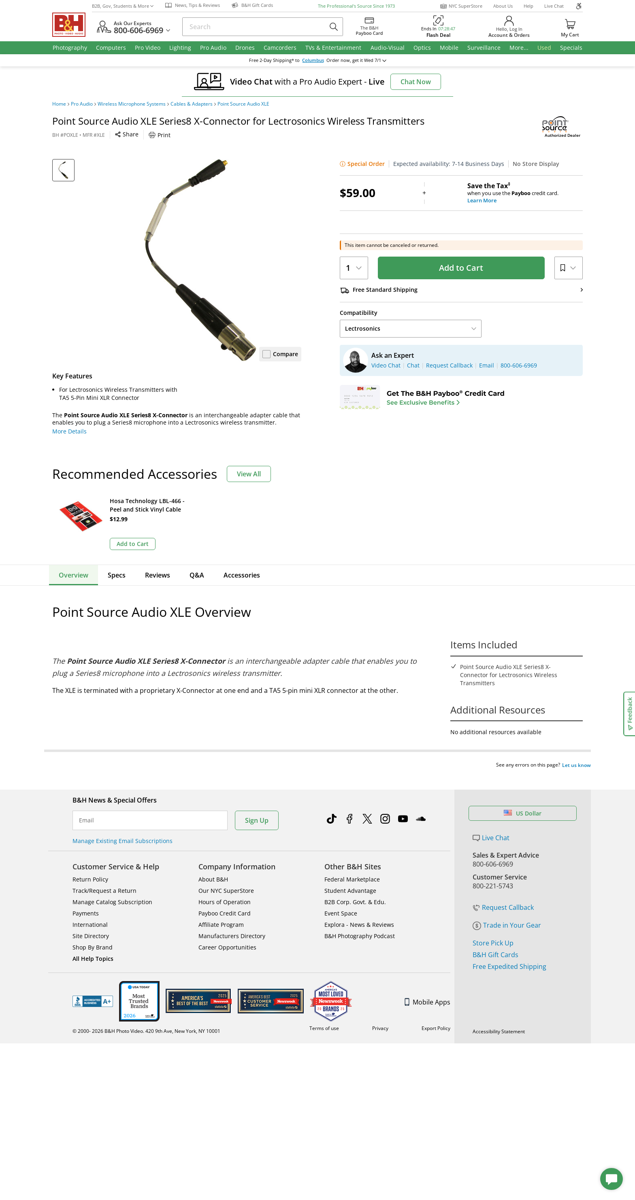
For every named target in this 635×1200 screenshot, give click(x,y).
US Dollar (522, 798)
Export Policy (436, 1012)
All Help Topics (92, 943)
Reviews (157, 575)
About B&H (213, 864)
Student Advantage (350, 875)
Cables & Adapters (191, 104)
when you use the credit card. (525, 193)
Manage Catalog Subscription (112, 886)
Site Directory (90, 920)
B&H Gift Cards (495, 939)
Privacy (380, 1012)
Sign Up (256, 805)
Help (528, 6)
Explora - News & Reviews (359, 909)
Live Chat (554, 6)
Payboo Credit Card (224, 898)
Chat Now (416, 81)
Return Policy (90, 864)
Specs (117, 575)
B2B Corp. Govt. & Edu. (355, 886)
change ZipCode (317, 60)
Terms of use (324, 1012)
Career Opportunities (227, 932)
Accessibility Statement (499, 1016)
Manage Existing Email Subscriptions (122, 825)
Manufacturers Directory (231, 920)
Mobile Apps (427, 986)
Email (86, 805)
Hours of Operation (224, 886)
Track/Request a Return (104, 875)
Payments (85, 898)
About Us (503, 6)
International (90, 909)
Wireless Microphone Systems (132, 104)
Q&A (197, 575)
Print (159, 135)
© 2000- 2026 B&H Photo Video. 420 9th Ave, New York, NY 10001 (146, 1015)
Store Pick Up (493, 927)
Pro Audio (82, 104)
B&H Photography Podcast (359, 920)
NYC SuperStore (461, 6)
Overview (73, 575)
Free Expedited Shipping (509, 951)
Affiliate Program (221, 909)
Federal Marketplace (352, 864)
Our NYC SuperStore (226, 875)
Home (59, 104)
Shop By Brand (92, 932)
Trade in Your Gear (507, 909)
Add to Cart (461, 267)
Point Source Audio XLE (243, 104)
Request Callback (503, 892)
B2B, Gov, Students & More (122, 6)
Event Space (340, 898)
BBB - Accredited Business (92, 986)
